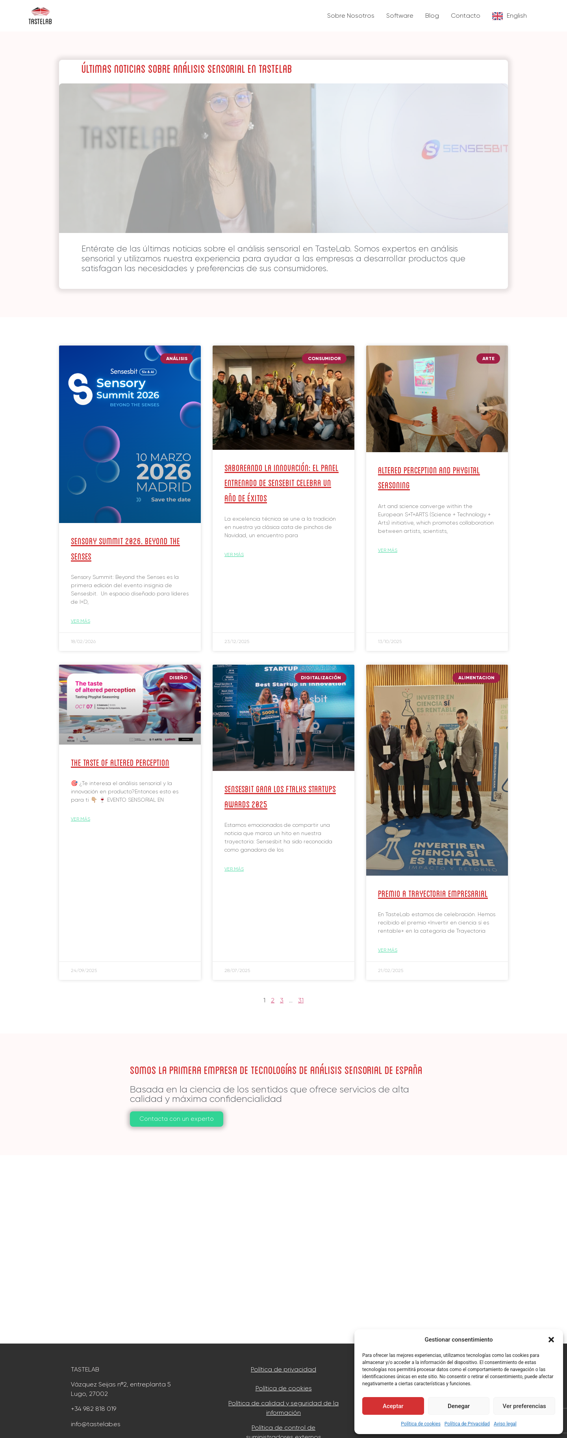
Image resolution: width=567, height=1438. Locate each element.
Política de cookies (421, 1424)
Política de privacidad (283, 1369)
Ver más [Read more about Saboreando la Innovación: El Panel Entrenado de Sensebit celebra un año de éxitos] (234, 554)
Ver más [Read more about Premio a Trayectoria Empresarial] (387, 950)
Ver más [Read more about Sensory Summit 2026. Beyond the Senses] (80, 621)
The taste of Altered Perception (120, 762)
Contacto (465, 15)
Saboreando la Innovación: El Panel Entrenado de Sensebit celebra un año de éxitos (281, 482)
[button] (551, 1340)
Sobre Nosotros (350, 15)
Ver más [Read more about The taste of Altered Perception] (80, 819)
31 (301, 1000)
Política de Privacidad (467, 1424)
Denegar (459, 1406)
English (517, 15)
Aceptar (393, 1406)
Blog (432, 15)
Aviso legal (505, 1424)
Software (399, 15)
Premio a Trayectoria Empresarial (433, 893)
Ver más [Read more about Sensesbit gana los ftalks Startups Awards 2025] (234, 869)
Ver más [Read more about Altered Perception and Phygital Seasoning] (387, 550)
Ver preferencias (524, 1406)
